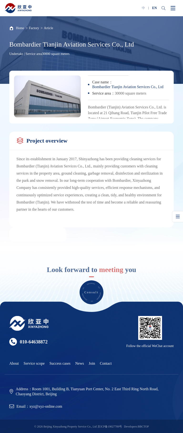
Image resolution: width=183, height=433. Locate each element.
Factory (34, 28)
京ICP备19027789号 (109, 426)
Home (20, 28)
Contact (106, 363)
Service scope (34, 363)
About (14, 363)
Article (48, 28)
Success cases (59, 363)
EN (154, 8)
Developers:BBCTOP (136, 426)
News (79, 363)
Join (92, 363)
